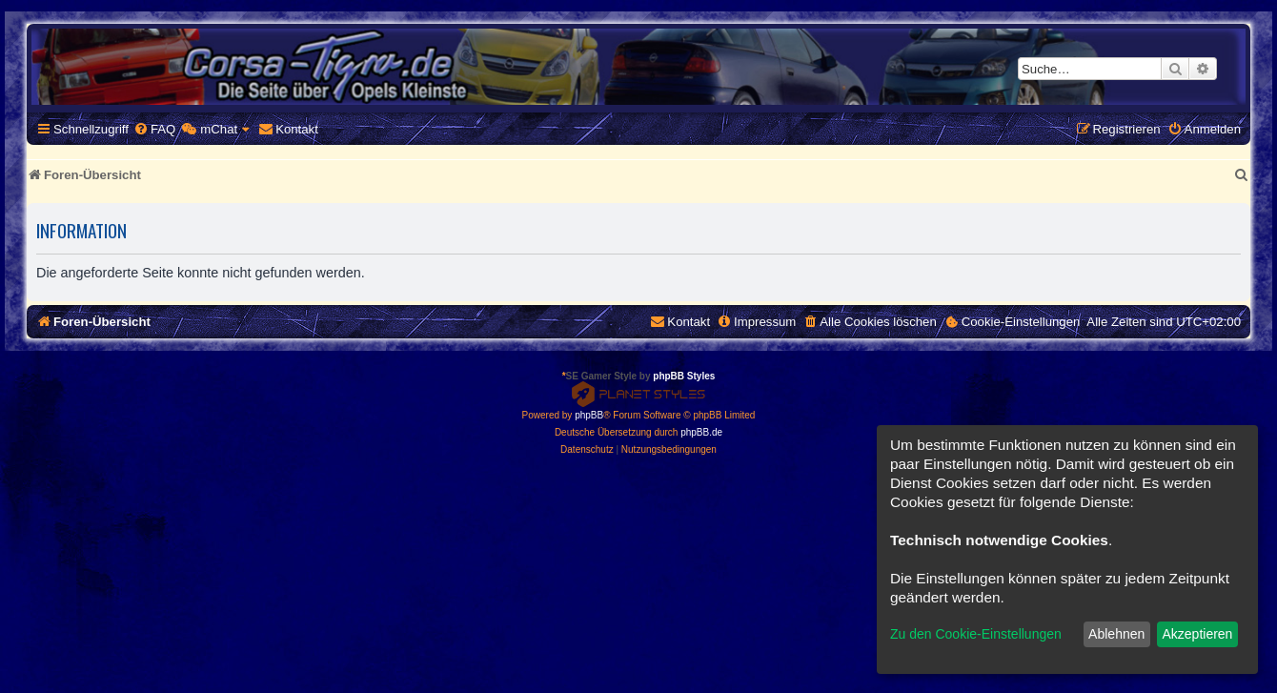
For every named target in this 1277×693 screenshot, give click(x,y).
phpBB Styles (684, 376)
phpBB (589, 415)
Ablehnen (1116, 634)
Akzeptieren (1197, 634)
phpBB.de (701, 432)
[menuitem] (154, 129)
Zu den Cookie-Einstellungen (976, 634)
